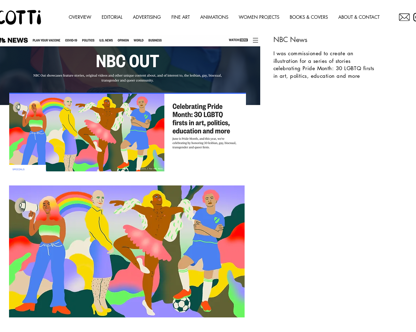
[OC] (404, 17)
